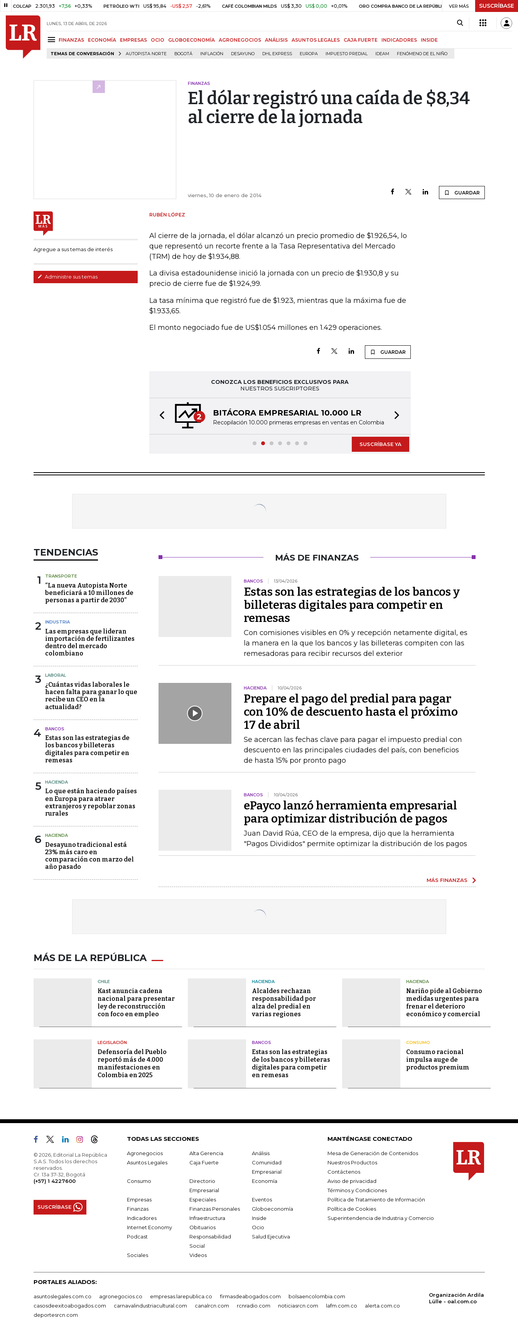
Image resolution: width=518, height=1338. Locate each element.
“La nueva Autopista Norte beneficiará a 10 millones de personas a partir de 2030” (89, 593)
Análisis (261, 1153)
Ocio (258, 1227)
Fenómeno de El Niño (422, 53)
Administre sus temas (67, 277)
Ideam (382, 53)
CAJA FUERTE (361, 40)
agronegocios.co (120, 1296)
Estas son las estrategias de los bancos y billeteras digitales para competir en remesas (87, 749)
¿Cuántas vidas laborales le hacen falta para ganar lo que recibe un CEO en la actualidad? (91, 696)
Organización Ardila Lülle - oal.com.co (456, 1298)
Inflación (211, 53)
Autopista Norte (146, 53)
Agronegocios (145, 1153)
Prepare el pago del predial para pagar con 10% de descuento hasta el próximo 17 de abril (351, 712)
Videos (198, 1255)
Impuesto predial (347, 53)
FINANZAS (71, 40)
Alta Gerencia (206, 1153)
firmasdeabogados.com (250, 1296)
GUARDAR (462, 192)
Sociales (137, 1255)
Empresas (139, 1199)
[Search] (460, 23)
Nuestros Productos (352, 1162)
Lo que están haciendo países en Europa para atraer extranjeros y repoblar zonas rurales (91, 802)
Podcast (137, 1236)
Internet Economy (149, 1227)
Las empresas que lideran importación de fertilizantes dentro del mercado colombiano (90, 642)
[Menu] (53, 39)
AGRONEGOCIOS (240, 40)
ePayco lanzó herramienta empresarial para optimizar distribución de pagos (350, 812)
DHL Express (277, 53)
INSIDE (429, 40)
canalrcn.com (212, 1306)
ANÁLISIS (276, 40)
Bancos (54, 729)
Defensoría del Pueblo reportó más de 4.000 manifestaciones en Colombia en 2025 (132, 1063)
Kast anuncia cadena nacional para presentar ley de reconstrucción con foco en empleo (136, 1002)
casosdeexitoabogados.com (70, 1306)
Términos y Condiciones (357, 1190)
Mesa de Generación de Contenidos (372, 1153)
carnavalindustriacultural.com (150, 1306)
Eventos (262, 1199)
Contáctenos (343, 1172)
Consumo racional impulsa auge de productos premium (437, 1059)
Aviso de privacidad (351, 1181)
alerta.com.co (382, 1306)
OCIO (157, 40)
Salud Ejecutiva (271, 1236)
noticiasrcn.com (298, 1306)
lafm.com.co (341, 1306)
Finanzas (137, 1209)
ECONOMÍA (102, 40)
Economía (264, 1181)
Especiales (202, 1199)
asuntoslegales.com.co (62, 1296)
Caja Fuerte (204, 1162)
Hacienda (56, 782)
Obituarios (202, 1227)
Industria (57, 622)
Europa (309, 53)
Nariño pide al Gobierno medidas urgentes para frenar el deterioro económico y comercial (444, 1002)
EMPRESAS (133, 40)
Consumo (418, 1042)
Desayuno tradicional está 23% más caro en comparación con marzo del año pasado (89, 856)
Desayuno (243, 53)
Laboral (55, 675)
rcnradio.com (253, 1306)
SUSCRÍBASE (496, 5)
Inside (259, 1218)
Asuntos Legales (147, 1162)
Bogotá (183, 53)
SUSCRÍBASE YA (380, 444)
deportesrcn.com (56, 1315)
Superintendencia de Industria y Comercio (380, 1218)
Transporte (61, 576)
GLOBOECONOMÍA (191, 40)
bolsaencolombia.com (317, 1296)
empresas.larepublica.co (181, 1296)
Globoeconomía (272, 1209)
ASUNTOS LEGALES (316, 40)
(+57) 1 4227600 (55, 1181)
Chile (104, 981)
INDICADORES (399, 40)
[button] (159, 416)
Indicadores (142, 1218)
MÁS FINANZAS (447, 880)
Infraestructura (207, 1218)
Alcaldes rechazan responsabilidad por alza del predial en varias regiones (284, 1002)
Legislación (112, 1042)
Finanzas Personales (214, 1209)
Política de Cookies (351, 1209)
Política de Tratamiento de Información (376, 1199)
